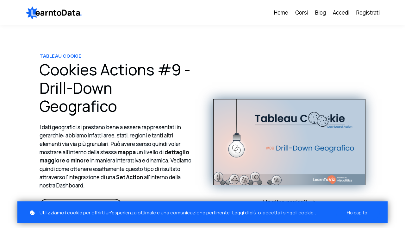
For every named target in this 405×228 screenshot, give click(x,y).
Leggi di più (244, 212)
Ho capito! (358, 213)
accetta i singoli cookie (288, 212)
